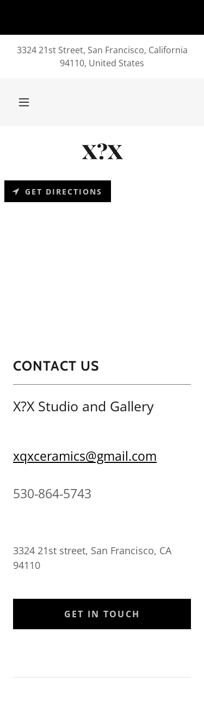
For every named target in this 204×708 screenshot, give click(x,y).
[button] (24, 102)
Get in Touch (102, 614)
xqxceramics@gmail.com (85, 456)
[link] (102, 151)
